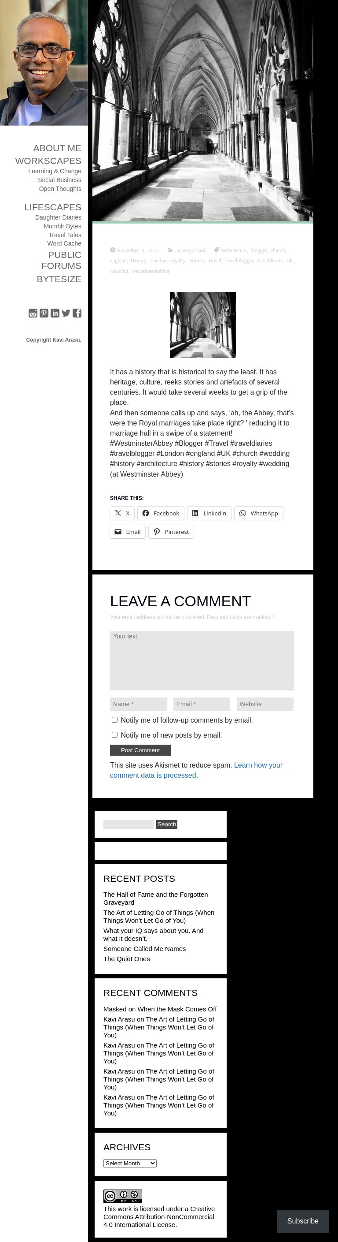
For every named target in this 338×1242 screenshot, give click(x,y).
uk (290, 260)
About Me (57, 148)
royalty (178, 260)
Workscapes (48, 161)
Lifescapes (52, 207)
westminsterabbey (151, 270)
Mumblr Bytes (62, 226)
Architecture (233, 250)
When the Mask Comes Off (177, 1009)
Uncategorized (189, 250)
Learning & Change (54, 171)
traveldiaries (270, 260)
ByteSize (59, 279)
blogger (259, 250)
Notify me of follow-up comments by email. (187, 720)
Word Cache (64, 243)
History (138, 260)
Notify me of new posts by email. (171, 735)
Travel (214, 260)
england (118, 260)
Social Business (59, 179)
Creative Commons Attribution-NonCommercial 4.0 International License (159, 1216)
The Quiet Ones (126, 958)
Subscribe (303, 1221)
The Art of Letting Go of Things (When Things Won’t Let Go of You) (158, 916)
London (158, 260)
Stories (196, 260)
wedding (119, 270)
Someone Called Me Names (144, 948)
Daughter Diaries (58, 217)
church (278, 250)
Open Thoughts (60, 188)
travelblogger (239, 260)
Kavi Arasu (119, 1019)
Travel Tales (64, 235)
